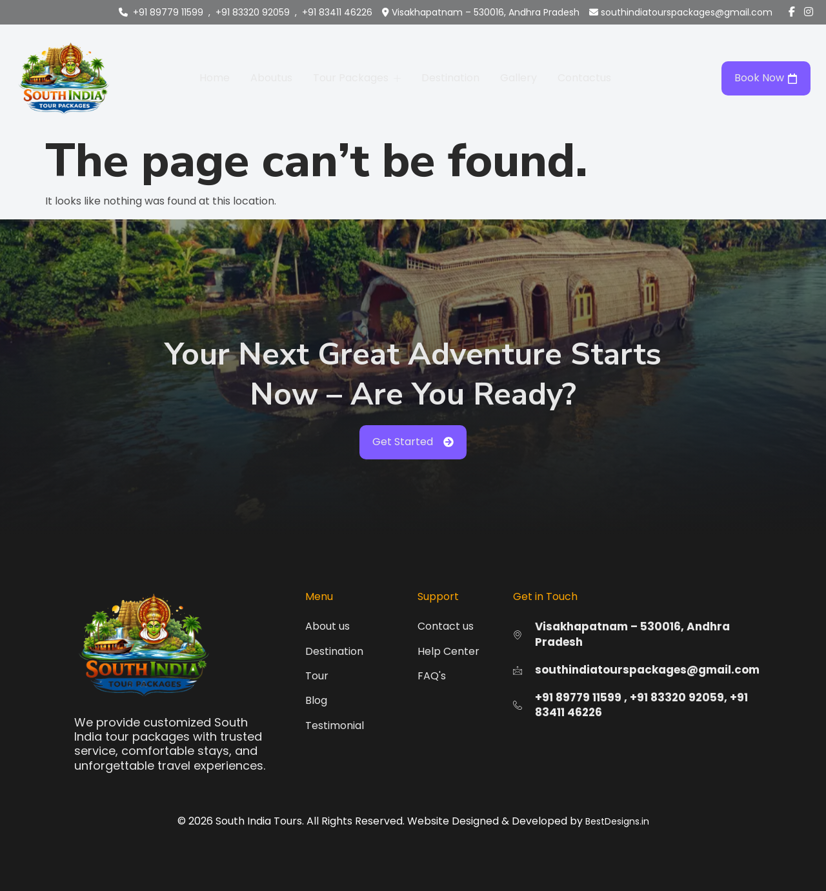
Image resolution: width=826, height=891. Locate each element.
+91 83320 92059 (253, 12)
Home (214, 77)
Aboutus (271, 77)
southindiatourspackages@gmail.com (686, 12)
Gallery (518, 77)
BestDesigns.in (617, 821)
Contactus (584, 77)
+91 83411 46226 (337, 12)
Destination (450, 77)
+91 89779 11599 (168, 12)
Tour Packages (357, 77)
